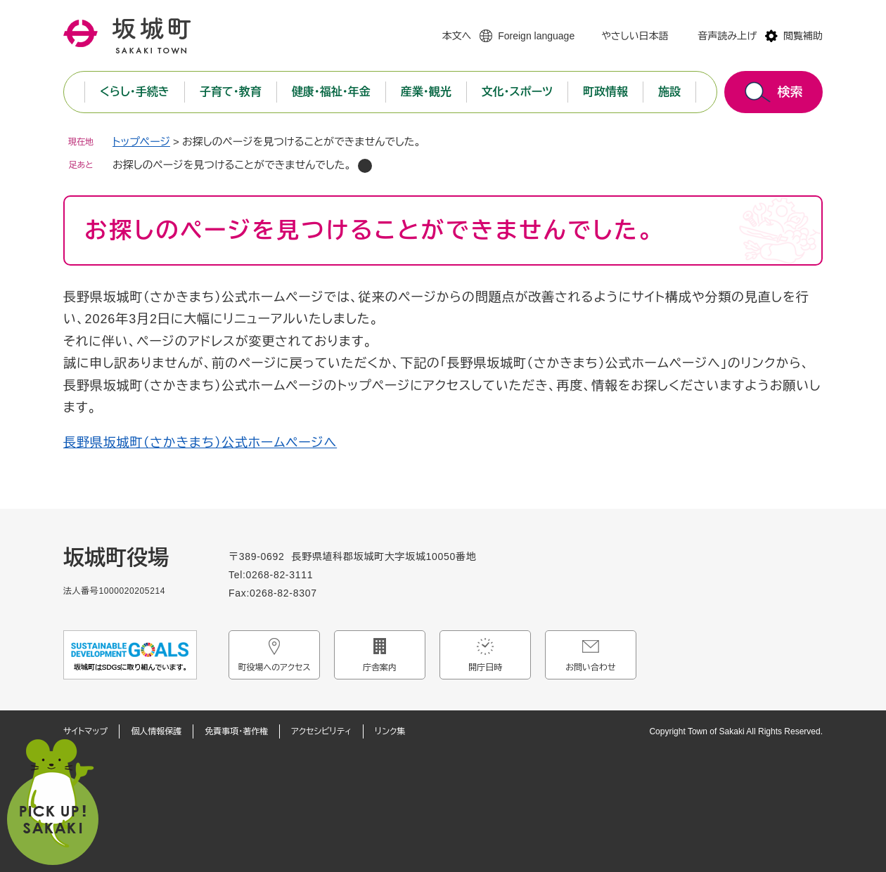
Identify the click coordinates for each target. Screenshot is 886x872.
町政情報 (605, 92)
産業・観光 (426, 92)
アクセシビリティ (321, 731)
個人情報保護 (156, 731)
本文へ (456, 35)
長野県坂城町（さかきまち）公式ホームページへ (200, 443)
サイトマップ (85, 731)
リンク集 (390, 731)
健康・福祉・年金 (331, 92)
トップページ (141, 142)
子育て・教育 (231, 92)
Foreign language (536, 35)
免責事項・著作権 (236, 731)
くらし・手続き (134, 92)
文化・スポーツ (517, 92)
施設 (669, 92)
